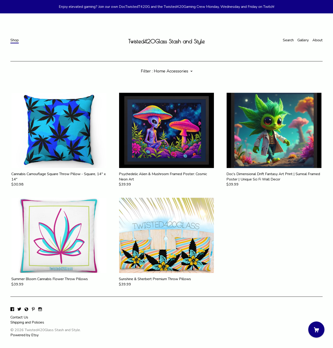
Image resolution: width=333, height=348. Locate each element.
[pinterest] (33, 309)
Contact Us (19, 317)
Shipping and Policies (27, 322)
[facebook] (12, 309)
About (317, 40)
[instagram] (40, 309)
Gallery (303, 40)
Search (288, 40)
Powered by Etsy (24, 335)
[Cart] (316, 329)
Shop (14, 40)
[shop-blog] (26, 309)
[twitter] (19, 309)
